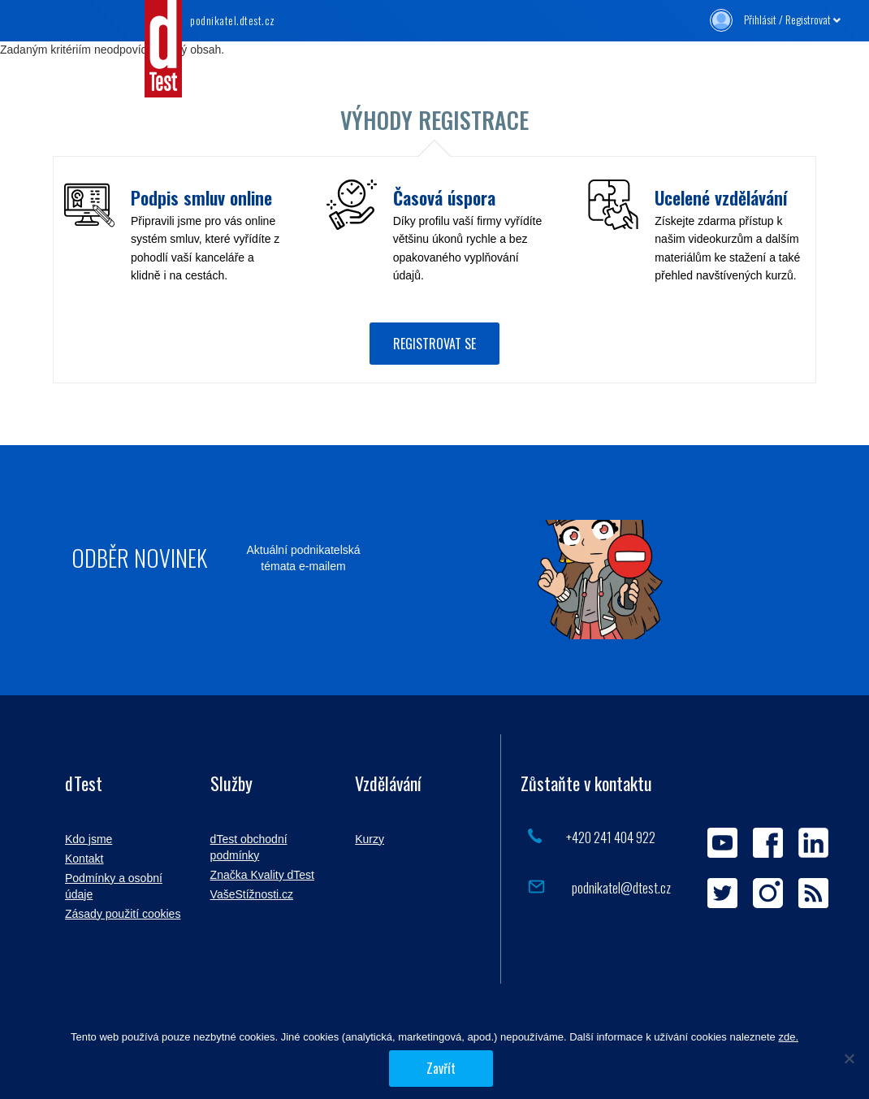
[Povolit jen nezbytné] (849, 1058)
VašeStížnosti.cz (251, 894)
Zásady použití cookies (122, 913)
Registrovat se (434, 343)
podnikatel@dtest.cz (620, 887)
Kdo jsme (88, 839)
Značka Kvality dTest (262, 874)
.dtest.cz (232, 19)
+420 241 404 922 (610, 837)
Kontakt (84, 858)
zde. (788, 1037)
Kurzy (369, 839)
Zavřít (441, 1068)
